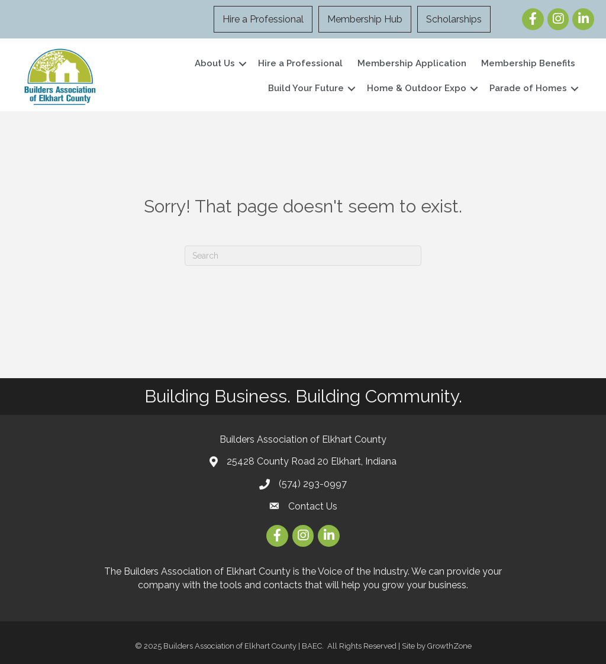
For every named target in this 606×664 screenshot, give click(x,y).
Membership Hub (364, 19)
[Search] (303, 256)
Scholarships (454, 19)
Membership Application (411, 63)
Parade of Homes (528, 88)
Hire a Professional (263, 19)
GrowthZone (449, 646)
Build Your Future (306, 88)
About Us (215, 63)
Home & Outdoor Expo (416, 88)
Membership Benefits (528, 63)
